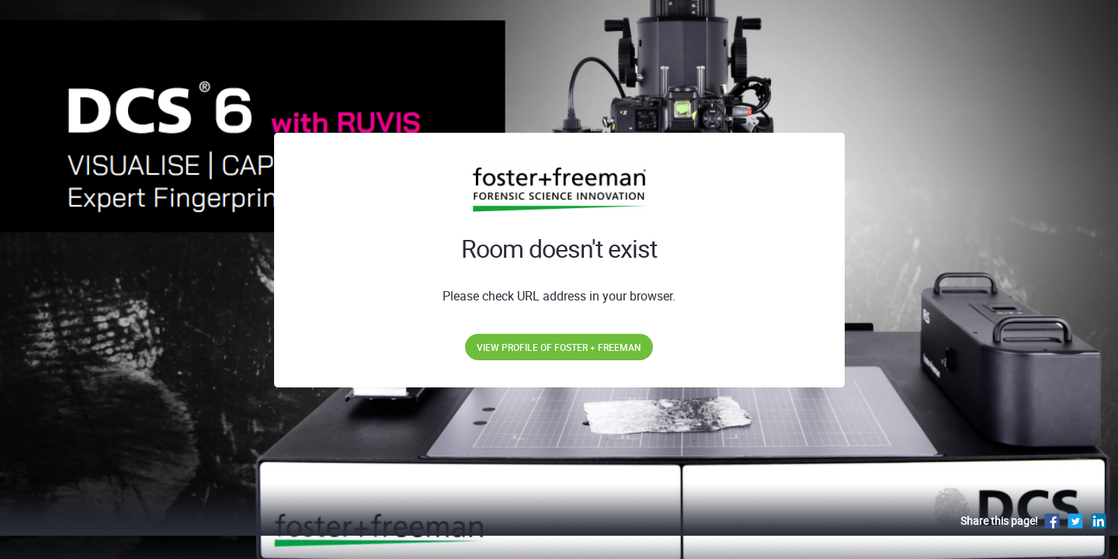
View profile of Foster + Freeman (559, 347)
